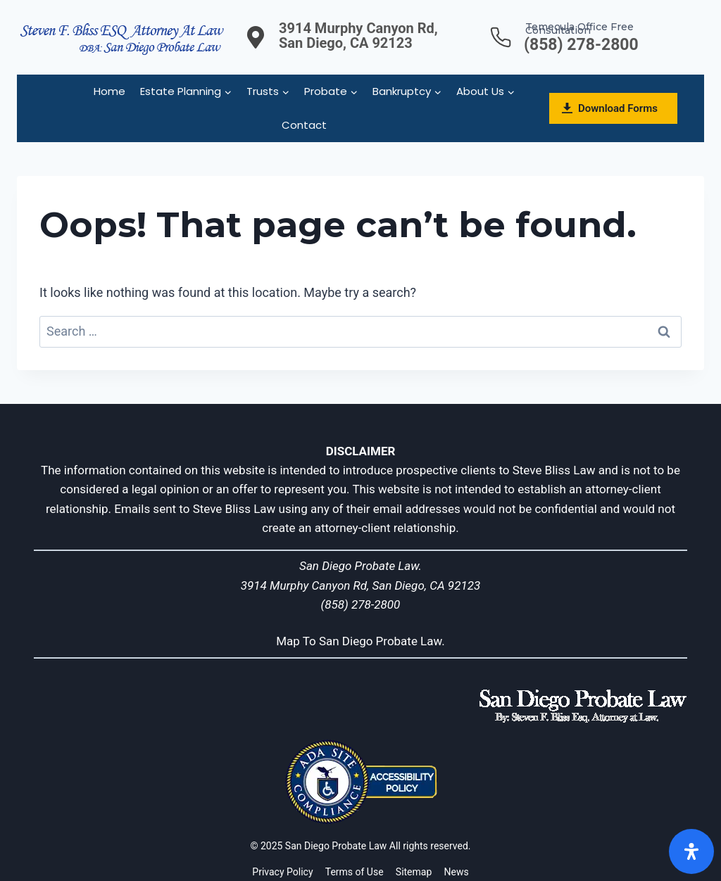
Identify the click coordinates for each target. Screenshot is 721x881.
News (456, 871)
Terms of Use (354, 871)
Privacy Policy (282, 871)
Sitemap (414, 871)
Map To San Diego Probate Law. (360, 641)
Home (109, 91)
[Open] (691, 851)
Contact (304, 125)
